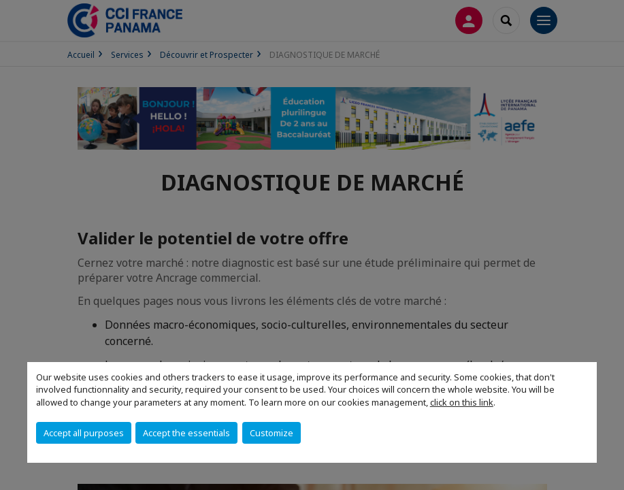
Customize (271, 433)
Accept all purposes (84, 433)
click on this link (461, 402)
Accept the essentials (186, 433)
